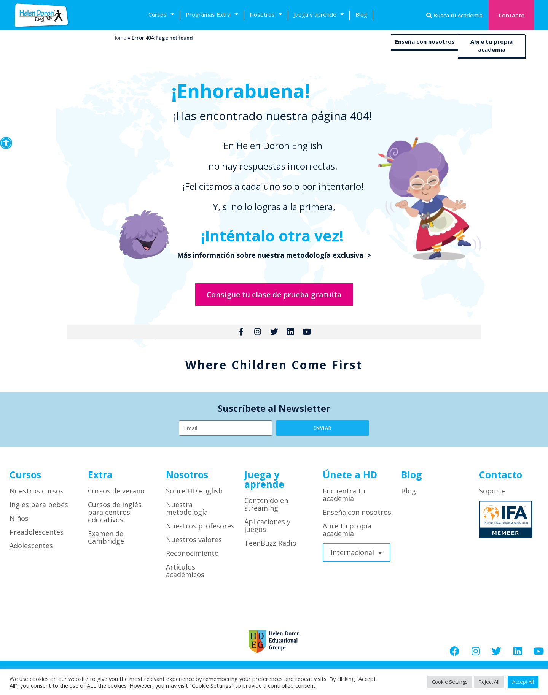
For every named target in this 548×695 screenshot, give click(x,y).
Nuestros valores (194, 543)
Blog (361, 14)
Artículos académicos (185, 574)
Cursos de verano (116, 495)
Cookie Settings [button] (450, 681)
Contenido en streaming (266, 508)
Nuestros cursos (37, 495)
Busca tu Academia (457, 15)
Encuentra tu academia (344, 498)
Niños (19, 522)
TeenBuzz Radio (270, 547)
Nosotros (266, 15)
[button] (6, 143)
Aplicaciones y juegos (267, 529)
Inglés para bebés (39, 509)
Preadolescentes (37, 536)
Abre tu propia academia (491, 45)
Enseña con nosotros (425, 41)
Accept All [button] (523, 681)
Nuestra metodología (187, 512)
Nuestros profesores (200, 530)
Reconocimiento (192, 557)
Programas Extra (212, 15)
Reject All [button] (489, 681)
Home (119, 37)
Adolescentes (31, 550)
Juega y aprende (319, 15)
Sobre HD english (194, 495)
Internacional (356, 556)
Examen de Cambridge (106, 541)
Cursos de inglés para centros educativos (115, 516)
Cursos (161, 15)
